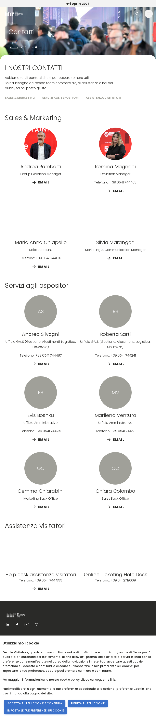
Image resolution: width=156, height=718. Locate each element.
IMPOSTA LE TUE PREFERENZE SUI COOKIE (35, 710)
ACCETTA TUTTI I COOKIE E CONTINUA (34, 703)
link (112, 680)
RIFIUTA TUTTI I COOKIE (88, 703)
